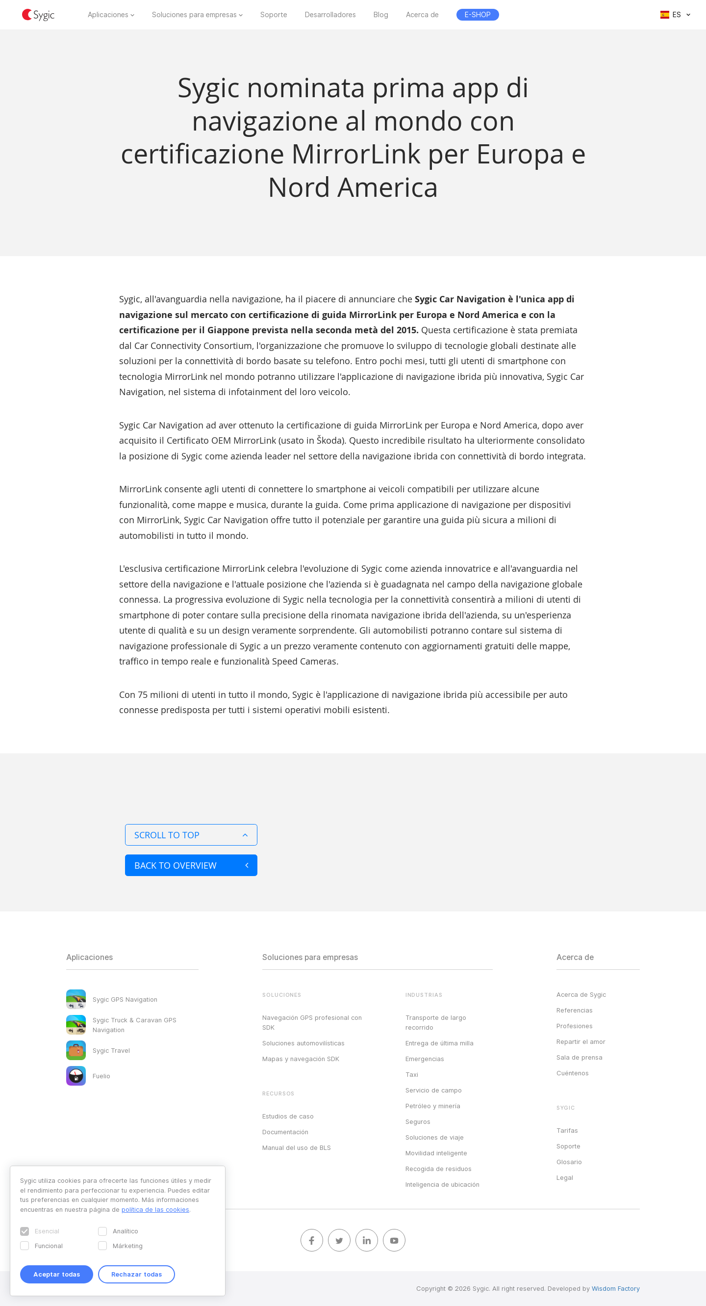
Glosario (569, 1162)
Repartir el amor (580, 1041)
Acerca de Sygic (581, 994)
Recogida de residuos (438, 1169)
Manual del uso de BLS (296, 1147)
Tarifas (567, 1130)
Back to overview (191, 865)
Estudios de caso (288, 1116)
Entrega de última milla (439, 1043)
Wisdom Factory (616, 1288)
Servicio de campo (433, 1090)
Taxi (411, 1074)
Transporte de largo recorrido (435, 1022)
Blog (381, 15)
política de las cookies (155, 1209)
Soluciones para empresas (194, 15)
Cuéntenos (572, 1073)
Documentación (285, 1132)
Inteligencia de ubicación (442, 1184)
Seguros (417, 1121)
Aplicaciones (108, 15)
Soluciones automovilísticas (303, 1043)
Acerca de (422, 15)
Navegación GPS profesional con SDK (312, 1022)
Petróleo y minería (432, 1106)
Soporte (273, 15)
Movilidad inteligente (436, 1153)
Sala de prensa (579, 1057)
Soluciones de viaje (434, 1137)
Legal (564, 1177)
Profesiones (574, 1026)
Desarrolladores (330, 15)
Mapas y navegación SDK (300, 1059)
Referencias (574, 1010)
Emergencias (424, 1059)
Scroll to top (191, 835)
